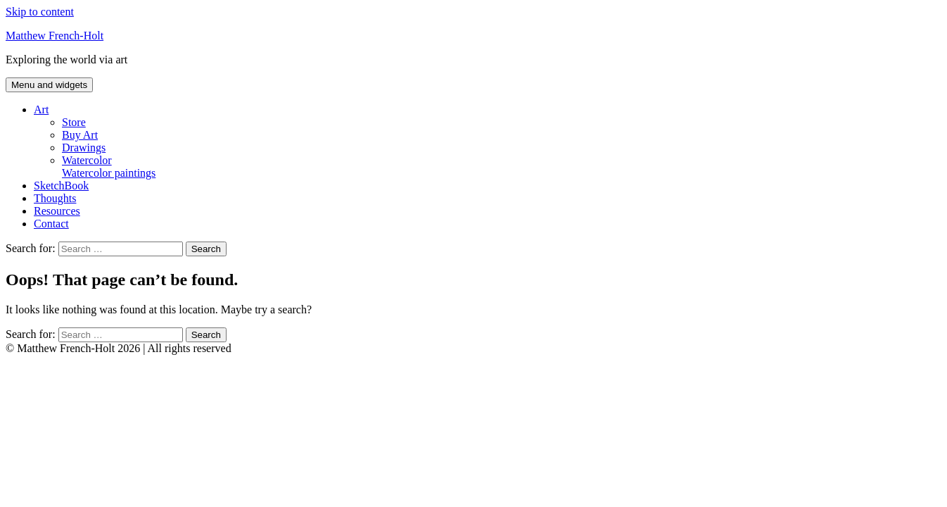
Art (41, 109)
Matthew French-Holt (54, 36)
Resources (57, 211)
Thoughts (55, 198)
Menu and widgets (49, 85)
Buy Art (80, 135)
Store (74, 122)
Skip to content (40, 12)
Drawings (84, 148)
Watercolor (501, 167)
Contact (51, 224)
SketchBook (61, 186)
